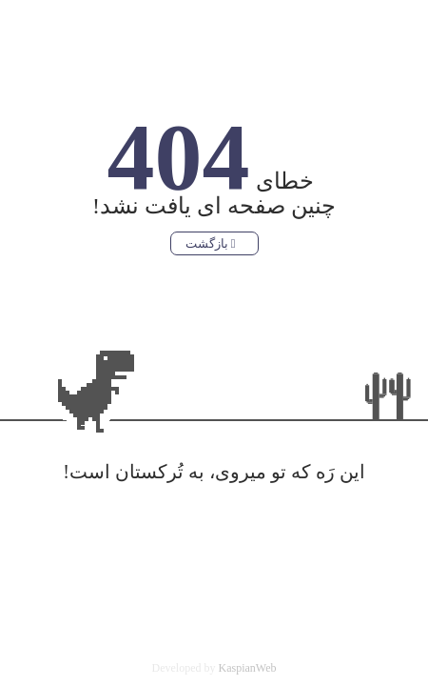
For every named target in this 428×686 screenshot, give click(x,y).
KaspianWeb (247, 668)
